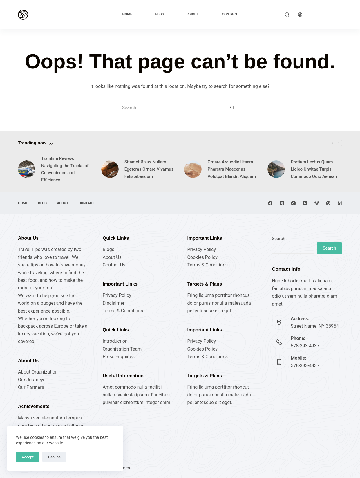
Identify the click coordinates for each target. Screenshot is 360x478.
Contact (230, 14)
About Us (112, 257)
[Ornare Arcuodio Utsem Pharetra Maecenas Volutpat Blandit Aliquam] (193, 169)
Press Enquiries (119, 356)
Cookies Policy (202, 257)
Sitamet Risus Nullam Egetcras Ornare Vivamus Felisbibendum (148, 169)
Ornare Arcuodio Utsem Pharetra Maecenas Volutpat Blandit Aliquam (231, 169)
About (193, 14)
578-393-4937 (305, 346)
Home (127, 14)
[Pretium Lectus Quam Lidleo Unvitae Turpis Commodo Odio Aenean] (276, 169)
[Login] (300, 14)
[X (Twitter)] (282, 203)
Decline (54, 457)
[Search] (287, 14)
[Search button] (232, 107)
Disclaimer (113, 303)
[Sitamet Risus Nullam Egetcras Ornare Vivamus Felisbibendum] (110, 169)
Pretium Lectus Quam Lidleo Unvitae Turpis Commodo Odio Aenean (314, 169)
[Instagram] (293, 203)
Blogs (108, 249)
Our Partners (31, 387)
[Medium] (340, 203)
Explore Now (326, 14)
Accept (28, 457)
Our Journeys (31, 380)
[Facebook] (270, 203)
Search (278, 238)
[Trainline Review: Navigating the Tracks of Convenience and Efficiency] (26, 169)
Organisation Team (122, 349)
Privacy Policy (117, 295)
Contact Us (114, 265)
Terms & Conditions (123, 310)
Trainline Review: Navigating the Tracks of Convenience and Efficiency (64, 169)
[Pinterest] (328, 203)
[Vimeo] (316, 203)
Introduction (115, 341)
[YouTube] (305, 203)
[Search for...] (174, 107)
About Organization (38, 372)
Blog (159, 14)
